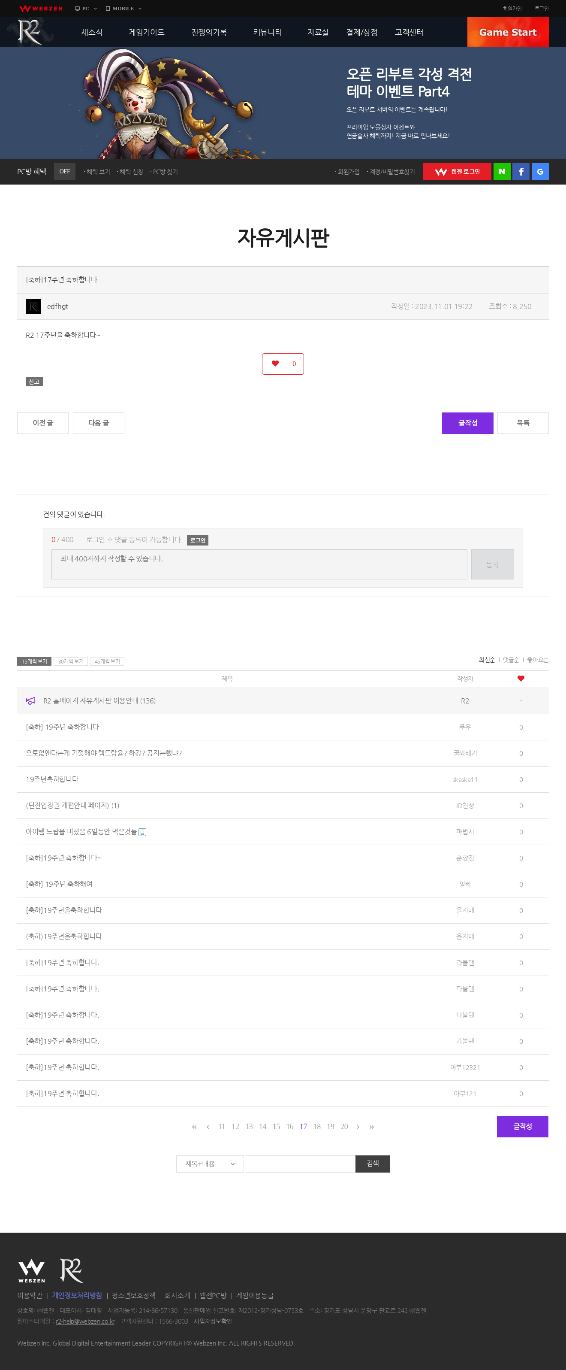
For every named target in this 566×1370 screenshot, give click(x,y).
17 (303, 1126)
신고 (34, 381)
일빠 (465, 884)
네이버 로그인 (502, 171)
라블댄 (465, 962)
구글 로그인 (540, 171)
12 (235, 1126)
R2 (30, 32)
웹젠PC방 (213, 1295)
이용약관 (29, 1295)
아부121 (465, 1093)
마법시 (465, 831)
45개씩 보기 (107, 661)
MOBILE (123, 9)
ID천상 (465, 805)
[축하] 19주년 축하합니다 (62, 727)
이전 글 (43, 423)
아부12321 (465, 1067)
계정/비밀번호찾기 (392, 171)
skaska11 (465, 779)
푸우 (465, 726)
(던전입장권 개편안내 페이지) (72, 805)
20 (344, 1126)
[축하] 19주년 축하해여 (59, 884)
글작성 (467, 423)
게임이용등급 (255, 1295)
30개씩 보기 (71, 661)
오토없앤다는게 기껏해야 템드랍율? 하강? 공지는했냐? (104, 753)
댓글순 (511, 659)
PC (85, 9)
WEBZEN (31, 1270)
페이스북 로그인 (521, 171)
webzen (40, 8)
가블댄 (465, 1041)
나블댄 (465, 1014)
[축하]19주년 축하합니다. (62, 962)
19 (330, 1126)
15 (276, 1126)
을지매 (465, 910)
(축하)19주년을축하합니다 (64, 936)
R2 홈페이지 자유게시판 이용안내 (99, 701)
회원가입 (512, 9)
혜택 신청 (131, 171)
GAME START (508, 32)
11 (222, 1126)
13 (249, 1126)
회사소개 (177, 1295)
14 (262, 1126)
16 (289, 1126)
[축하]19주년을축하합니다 (64, 910)
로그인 (542, 9)
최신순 (487, 659)
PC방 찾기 (165, 171)
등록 (492, 565)
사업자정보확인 (213, 1321)
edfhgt (57, 306)
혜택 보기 (98, 171)
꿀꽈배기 (465, 753)
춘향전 (465, 857)
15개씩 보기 (34, 661)
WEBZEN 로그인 (457, 171)
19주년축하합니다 (52, 779)
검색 (373, 1163)
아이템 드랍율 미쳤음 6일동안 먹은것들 (86, 831)
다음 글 (98, 423)
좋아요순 (538, 659)
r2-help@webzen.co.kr (85, 1321)
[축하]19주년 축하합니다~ (64, 858)
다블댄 (465, 988)
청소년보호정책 (133, 1295)
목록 (523, 423)
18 (317, 1126)
